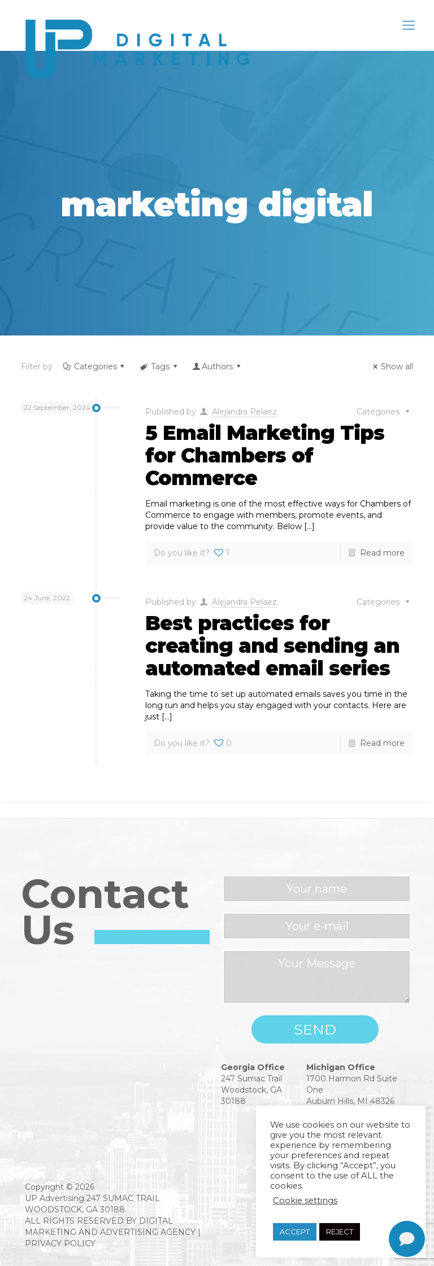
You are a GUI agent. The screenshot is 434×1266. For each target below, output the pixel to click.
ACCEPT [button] (295, 1231)
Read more (382, 553)
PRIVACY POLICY (60, 1243)
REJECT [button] (339, 1231)
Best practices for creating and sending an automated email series (272, 645)
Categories (94, 366)
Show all (391, 366)
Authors (217, 366)
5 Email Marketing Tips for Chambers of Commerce (264, 455)
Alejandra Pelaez (244, 412)
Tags (159, 366)
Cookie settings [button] (305, 1200)
